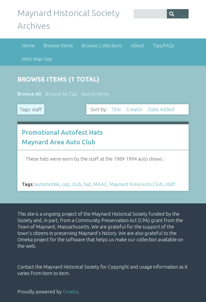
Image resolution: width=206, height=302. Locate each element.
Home (28, 45)
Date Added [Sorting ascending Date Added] (161, 109)
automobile (47, 184)
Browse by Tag (61, 93)
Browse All (29, 93)
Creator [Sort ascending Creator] (135, 109)
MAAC (100, 184)
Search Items (95, 93)
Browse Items (58, 45)
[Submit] (172, 13)
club (76, 184)
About (137, 45)
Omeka (70, 291)
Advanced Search (183, 13)
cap (65, 184)
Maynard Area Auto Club (136, 184)
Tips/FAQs (164, 45)
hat (87, 184)
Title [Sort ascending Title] (116, 109)
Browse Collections (102, 45)
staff (170, 184)
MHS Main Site (37, 59)
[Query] (161, 13)
